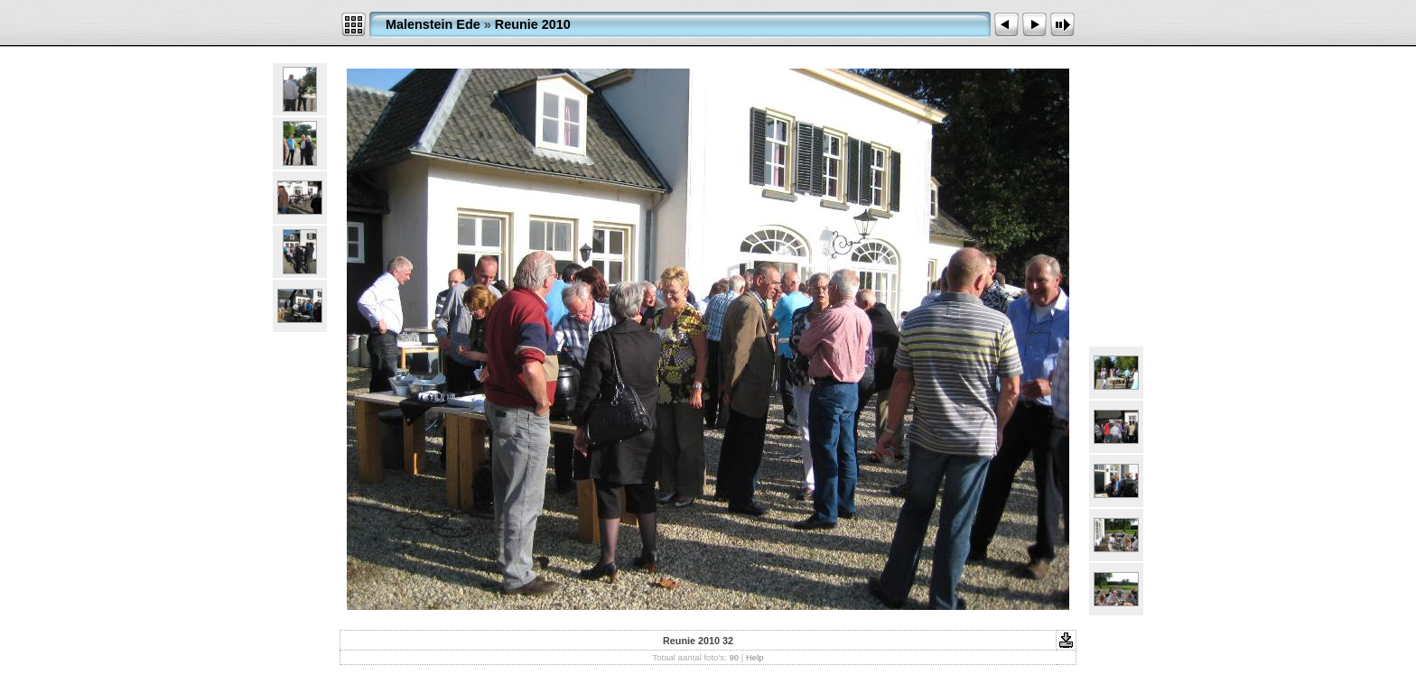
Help (755, 657)
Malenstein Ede (433, 24)
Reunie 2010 (533, 24)
